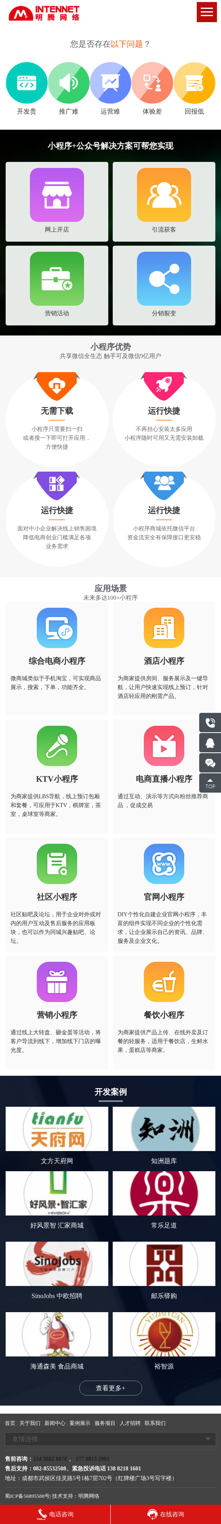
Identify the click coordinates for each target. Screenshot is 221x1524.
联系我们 (155, 1423)
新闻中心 (54, 1423)
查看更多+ (110, 1388)
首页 (10, 1423)
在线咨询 (165, 1514)
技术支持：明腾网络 (75, 1496)
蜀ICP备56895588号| (28, 1496)
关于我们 (29, 1423)
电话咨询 (55, 1514)
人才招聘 (130, 1423)
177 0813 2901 (92, 1459)
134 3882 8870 (50, 1459)
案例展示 (80, 1423)
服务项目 (105, 1423)
